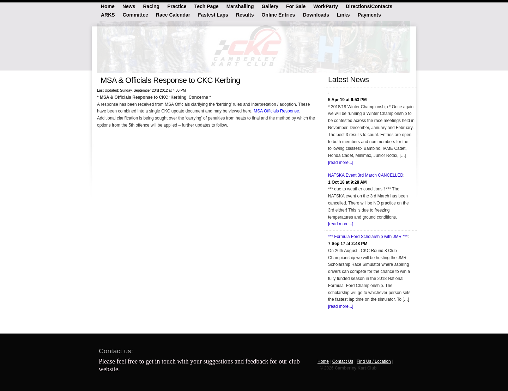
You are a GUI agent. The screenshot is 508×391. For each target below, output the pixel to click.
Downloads (316, 14)
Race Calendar (173, 14)
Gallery (269, 6)
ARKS (108, 14)
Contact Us (342, 361)
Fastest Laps (213, 14)
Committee (135, 14)
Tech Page (206, 6)
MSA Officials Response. (277, 111)
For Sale (296, 6)
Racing (151, 6)
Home (108, 6)
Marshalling (240, 6)
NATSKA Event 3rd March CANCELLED (365, 175)
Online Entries (278, 14)
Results (245, 14)
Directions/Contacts (369, 6)
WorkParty (325, 6)
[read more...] (340, 162)
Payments (369, 14)
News (128, 6)
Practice (176, 6)
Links (343, 14)
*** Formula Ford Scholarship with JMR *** (367, 236)
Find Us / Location (374, 361)
